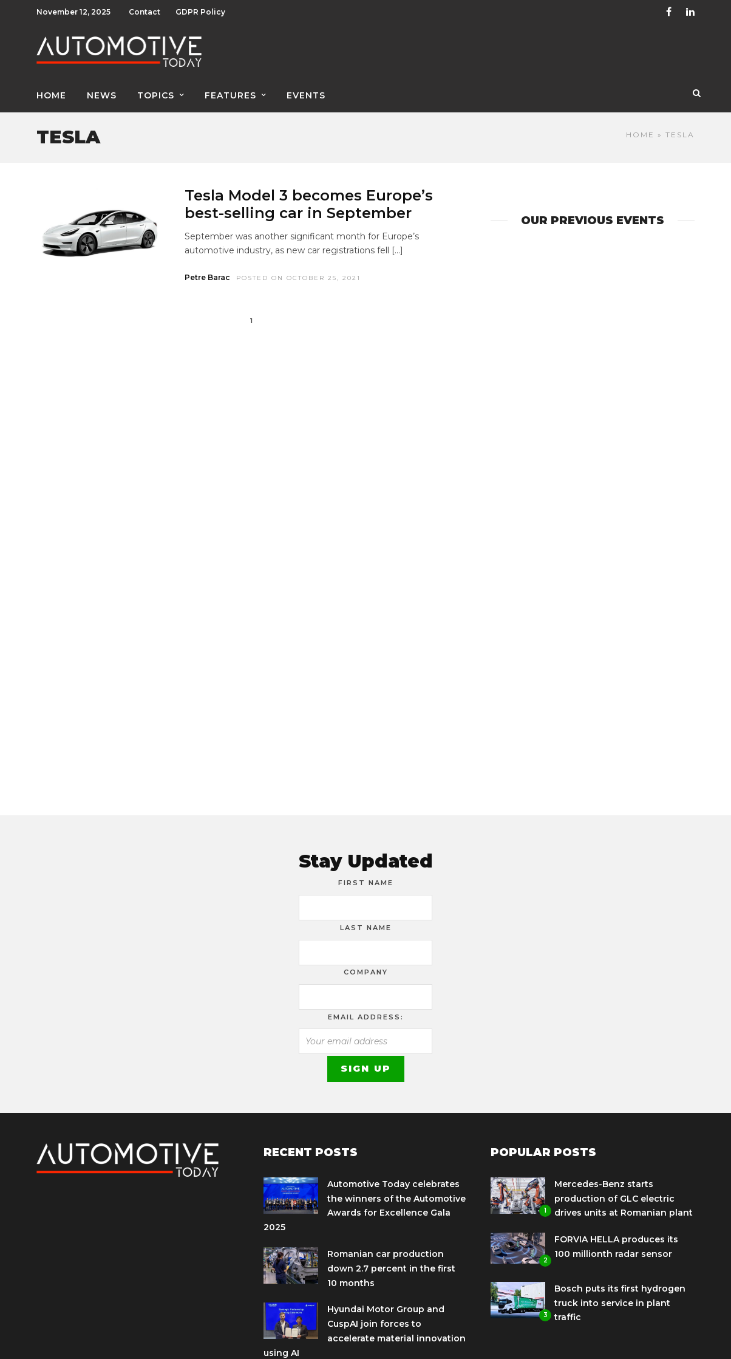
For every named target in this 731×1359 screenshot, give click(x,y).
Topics (155, 95)
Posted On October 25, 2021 (298, 278)
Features (230, 95)
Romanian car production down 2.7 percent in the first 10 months (391, 1268)
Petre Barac (207, 277)
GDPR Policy (200, 11)
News (102, 95)
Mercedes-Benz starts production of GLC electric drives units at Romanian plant (623, 1199)
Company (366, 972)
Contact (144, 11)
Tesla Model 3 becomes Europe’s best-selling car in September (309, 204)
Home (51, 95)
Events (306, 95)
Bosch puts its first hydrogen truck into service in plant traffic (619, 1303)
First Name (365, 882)
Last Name (366, 927)
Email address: (366, 1017)
